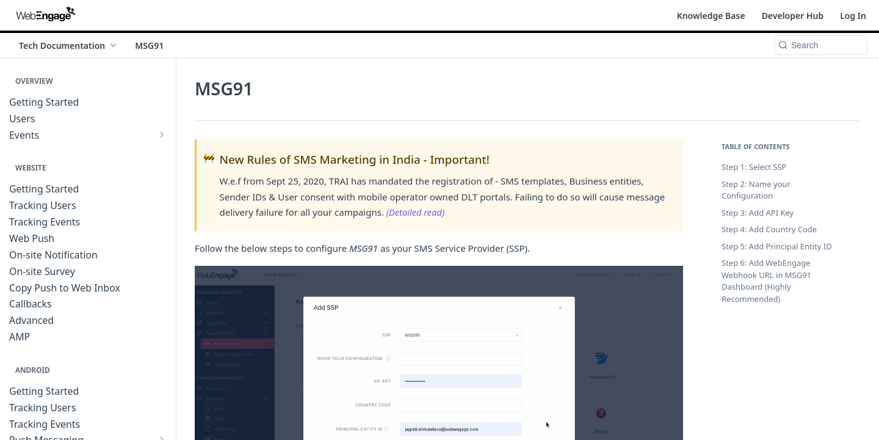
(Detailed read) (416, 212)
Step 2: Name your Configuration (756, 190)
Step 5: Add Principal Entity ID (777, 246)
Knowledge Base (711, 15)
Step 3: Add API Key (758, 212)
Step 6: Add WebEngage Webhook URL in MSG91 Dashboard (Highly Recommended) (766, 280)
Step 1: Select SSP (754, 166)
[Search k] (821, 45)
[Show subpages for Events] (162, 134)
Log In (853, 15)
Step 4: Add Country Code (769, 229)
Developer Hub (793, 15)
